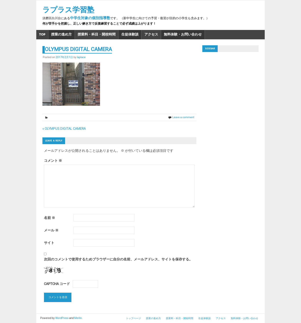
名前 (49, 218)
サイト (49, 243)
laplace (81, 57)
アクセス (151, 34)
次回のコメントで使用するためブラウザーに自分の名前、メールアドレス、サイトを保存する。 (118, 259)
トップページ (133, 318)
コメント (53, 161)
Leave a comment (183, 117)
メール (51, 230)
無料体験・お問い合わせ (183, 34)
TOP (42, 34)
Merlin (78, 318)
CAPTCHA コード (57, 284)
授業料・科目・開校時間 (97, 34)
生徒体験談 (130, 34)
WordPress (62, 318)
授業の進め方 (61, 34)
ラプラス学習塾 (68, 10)
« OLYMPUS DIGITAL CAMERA (64, 129)
